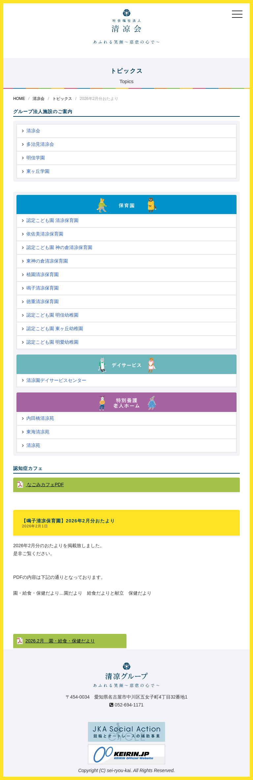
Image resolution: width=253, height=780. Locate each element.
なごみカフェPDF (45, 484)
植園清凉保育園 (42, 274)
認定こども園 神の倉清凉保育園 (59, 247)
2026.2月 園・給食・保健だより (60, 640)
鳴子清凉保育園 (42, 288)
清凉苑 (33, 445)
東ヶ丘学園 (37, 171)
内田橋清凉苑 (40, 418)
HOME (19, 98)
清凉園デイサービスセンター (56, 380)
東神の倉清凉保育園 (47, 261)
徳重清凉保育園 (42, 301)
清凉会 (38, 98)
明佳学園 (35, 157)
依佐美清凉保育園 (44, 233)
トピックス (62, 98)
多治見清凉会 (40, 144)
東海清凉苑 (37, 431)
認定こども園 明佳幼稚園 (52, 315)
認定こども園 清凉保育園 (52, 220)
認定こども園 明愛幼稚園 (52, 342)
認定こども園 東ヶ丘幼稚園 (54, 328)
